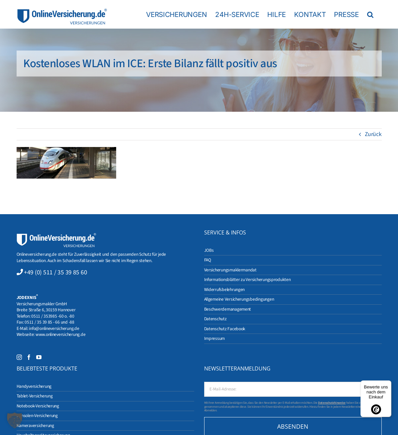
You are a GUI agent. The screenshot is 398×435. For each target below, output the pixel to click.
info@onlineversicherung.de (54, 328)
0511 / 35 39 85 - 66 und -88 (49, 322)
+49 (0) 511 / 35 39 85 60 (55, 272)
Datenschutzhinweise (332, 402)
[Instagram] (19, 357)
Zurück (373, 134)
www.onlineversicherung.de (60, 334)
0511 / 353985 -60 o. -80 (52, 316)
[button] (370, 14)
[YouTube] (38, 357)
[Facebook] (29, 357)
